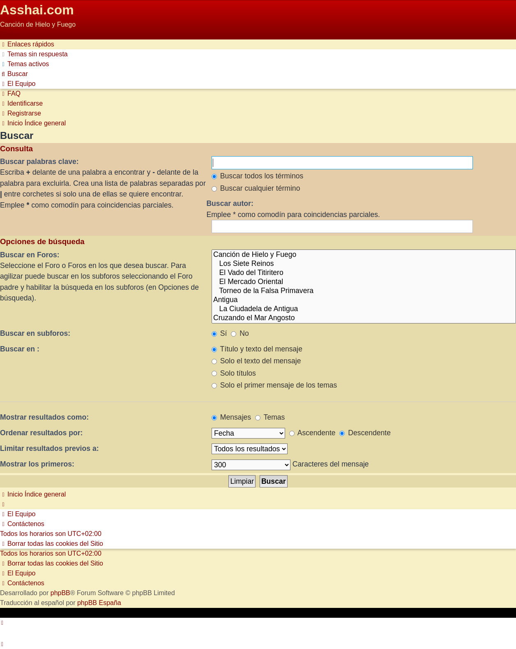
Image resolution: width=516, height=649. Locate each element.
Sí (219, 333)
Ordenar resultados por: (41, 433)
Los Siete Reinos (363, 263)
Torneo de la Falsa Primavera (363, 291)
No (240, 333)
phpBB (60, 592)
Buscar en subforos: (35, 333)
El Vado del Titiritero (363, 272)
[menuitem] (34, 54)
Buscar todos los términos (257, 176)
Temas (270, 417)
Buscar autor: (229, 203)
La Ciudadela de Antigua (363, 309)
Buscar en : (19, 349)
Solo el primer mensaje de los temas (274, 385)
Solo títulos (234, 373)
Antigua (363, 300)
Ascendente (312, 433)
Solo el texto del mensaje (256, 361)
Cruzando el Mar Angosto (363, 318)
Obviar (9, 34)
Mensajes (231, 417)
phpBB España (99, 602)
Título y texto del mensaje (257, 349)
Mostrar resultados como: (44, 417)
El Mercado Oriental (363, 281)
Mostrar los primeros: (37, 464)
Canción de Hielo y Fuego (363, 254)
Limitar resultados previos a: (49, 448)
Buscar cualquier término (256, 188)
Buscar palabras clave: (39, 161)
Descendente (365, 433)
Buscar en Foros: (30, 255)
